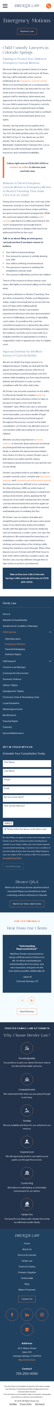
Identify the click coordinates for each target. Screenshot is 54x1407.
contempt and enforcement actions (33, 480)
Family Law (27, 1261)
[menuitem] (27, 614)
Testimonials (27, 1278)
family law (41, 395)
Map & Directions (27, 1360)
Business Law (27, 31)
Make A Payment (27, 1289)
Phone (7, 779)
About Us (27, 1249)
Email (6, 788)
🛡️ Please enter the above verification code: (25, 829)
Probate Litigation (27, 1272)
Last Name (9, 771)
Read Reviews (27, 1011)
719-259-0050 (27, 1374)
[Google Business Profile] (27, 1329)
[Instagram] (42, 1314)
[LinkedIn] (27, 1314)
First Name (9, 762)
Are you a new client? (14, 797)
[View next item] (31, 1000)
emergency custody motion (33, 81)
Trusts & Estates (27, 1266)
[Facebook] (12, 1314)
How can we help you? (14, 806)
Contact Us (27, 1299)
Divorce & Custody (27, 1255)
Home (27, 1243)
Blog (27, 1284)
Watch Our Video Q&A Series (27, 904)
